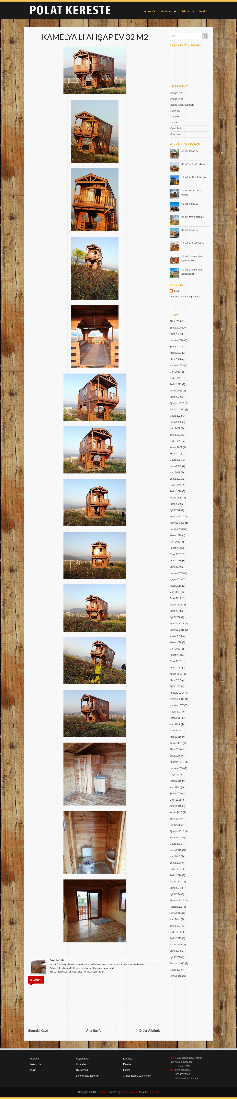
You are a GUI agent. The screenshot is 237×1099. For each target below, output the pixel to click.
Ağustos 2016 (177, 762)
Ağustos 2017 (177, 692)
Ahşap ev (102, 1092)
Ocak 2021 (175, 485)
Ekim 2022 (175, 397)
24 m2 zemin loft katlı (192, 217)
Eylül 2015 (175, 825)
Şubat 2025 (176, 327)
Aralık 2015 (176, 806)
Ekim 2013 (175, 951)
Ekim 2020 (175, 504)
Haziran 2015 (177, 837)
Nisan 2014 (176, 913)
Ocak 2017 (175, 730)
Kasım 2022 (176, 390)
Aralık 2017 (176, 667)
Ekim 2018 (175, 611)
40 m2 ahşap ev (189, 151)
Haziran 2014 (177, 906)
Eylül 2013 (175, 957)
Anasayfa (149, 11)
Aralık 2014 (176, 875)
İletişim (203, 11)
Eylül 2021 (175, 453)
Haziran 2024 (177, 340)
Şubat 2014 (176, 925)
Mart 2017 (175, 724)
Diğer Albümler (150, 1030)
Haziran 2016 (177, 768)
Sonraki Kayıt (38, 1030)
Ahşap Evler (176, 99)
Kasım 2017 (176, 674)
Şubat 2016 (176, 793)
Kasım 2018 (176, 604)
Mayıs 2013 (176, 969)
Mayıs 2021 (176, 460)
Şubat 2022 (176, 434)
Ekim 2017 (175, 680)
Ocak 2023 (175, 378)
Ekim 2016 (175, 749)
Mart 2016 (175, 787)
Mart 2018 (175, 648)
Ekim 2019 (175, 567)
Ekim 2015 (175, 818)
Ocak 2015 (175, 869)
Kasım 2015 (176, 812)
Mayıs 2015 (176, 843)
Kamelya (175, 110)
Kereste (127, 1064)
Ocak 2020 (175, 554)
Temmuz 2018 (177, 629)
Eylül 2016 (175, 755)
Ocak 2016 (175, 799)
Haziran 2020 (177, 529)
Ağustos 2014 (177, 900)
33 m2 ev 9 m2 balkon (193, 164)
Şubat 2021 (176, 478)
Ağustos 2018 (177, 623)
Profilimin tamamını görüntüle (185, 296)
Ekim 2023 (175, 359)
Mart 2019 (175, 592)
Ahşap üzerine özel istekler (137, 1075)
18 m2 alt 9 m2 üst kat (193, 243)
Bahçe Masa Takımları (182, 104)
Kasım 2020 (176, 497)
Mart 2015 (175, 856)
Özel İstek (175, 134)
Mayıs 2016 (176, 774)
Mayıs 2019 (176, 579)
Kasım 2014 (176, 881)
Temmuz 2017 (177, 699)
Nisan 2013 (176, 976)
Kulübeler (175, 116)
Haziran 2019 (177, 573)
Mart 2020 (175, 541)
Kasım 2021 (176, 447)
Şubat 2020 (176, 548)
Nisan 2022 (176, 422)
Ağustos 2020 (177, 516)
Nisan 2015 (176, 850)
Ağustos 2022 (177, 403)
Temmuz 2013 (177, 963)
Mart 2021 (175, 472)
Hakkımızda (188, 11)
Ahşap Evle (176, 93)
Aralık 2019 (176, 560)
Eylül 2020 (175, 510)
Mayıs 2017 (176, 711)
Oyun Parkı (176, 128)
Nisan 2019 (176, 585)
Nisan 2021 (176, 466)
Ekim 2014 (175, 888)
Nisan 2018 (176, 642)
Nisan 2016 (176, 781)
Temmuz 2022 (177, 409)
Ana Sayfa (93, 1030)
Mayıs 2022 (176, 415)
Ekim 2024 (175, 334)
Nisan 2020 (176, 535)
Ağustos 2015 (177, 831)
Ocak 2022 (175, 441)
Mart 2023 (175, 371)
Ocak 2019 (175, 598)
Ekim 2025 (175, 321)
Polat (176, 291)
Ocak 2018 (175, 661)
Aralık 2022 (176, 384)
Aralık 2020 (176, 491)
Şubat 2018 (176, 655)
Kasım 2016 (176, 743)
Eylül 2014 (175, 894)
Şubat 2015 (176, 862)
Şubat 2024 (176, 346)
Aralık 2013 (176, 938)
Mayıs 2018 (176, 636)
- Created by (122, 1092)
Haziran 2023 (177, 365)
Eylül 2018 (175, 617)
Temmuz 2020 (177, 522)
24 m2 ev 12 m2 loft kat (193, 177)
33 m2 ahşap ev (189, 230)
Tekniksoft (154, 1092)
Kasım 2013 (176, 944)
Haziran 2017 (177, 705)
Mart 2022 (175, 428)
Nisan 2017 (176, 718)
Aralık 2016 (176, 736)
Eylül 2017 (175, 686)
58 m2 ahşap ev (189, 203)
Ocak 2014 (175, 932)
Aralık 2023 (176, 353)
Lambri (174, 122)
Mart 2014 (175, 919)
